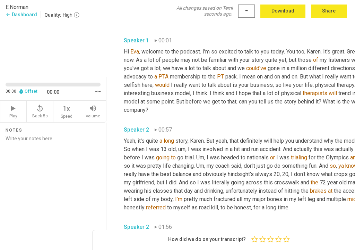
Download (282, 11)
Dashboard (21, 14)
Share (329, 11)
